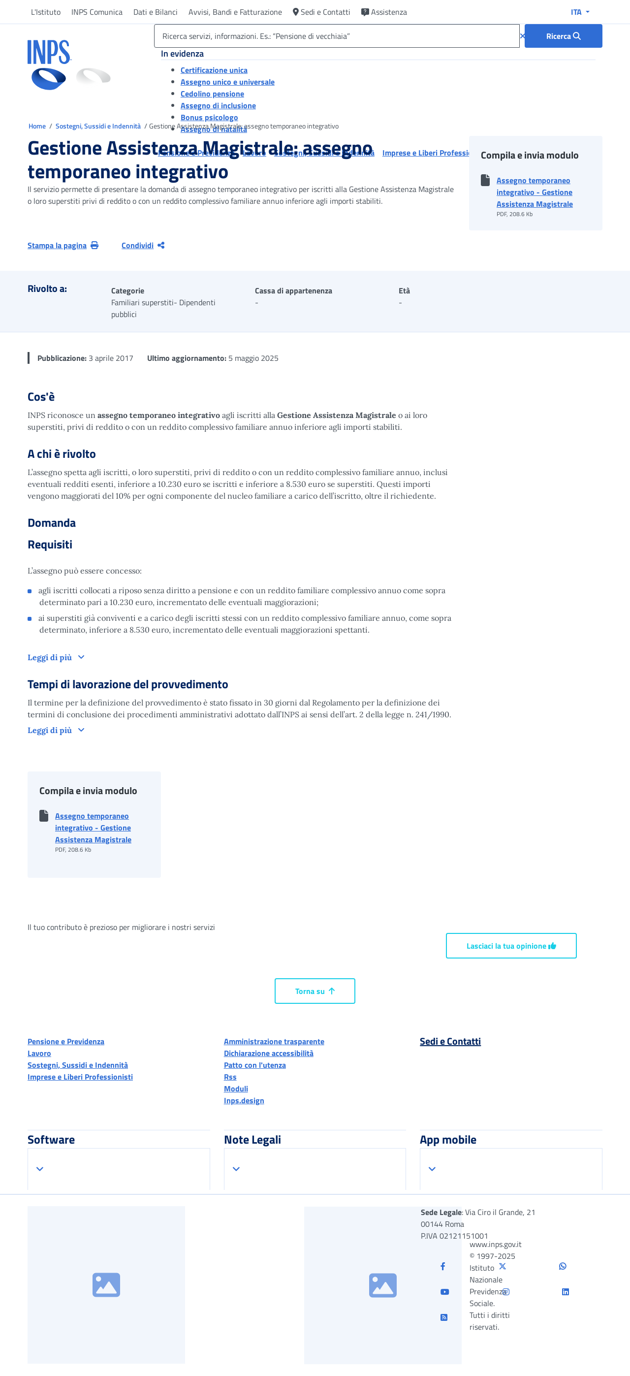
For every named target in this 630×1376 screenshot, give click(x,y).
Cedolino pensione (212, 93)
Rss (230, 1077)
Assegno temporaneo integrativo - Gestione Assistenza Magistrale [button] (535, 192)
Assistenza (384, 12)
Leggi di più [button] (51, 657)
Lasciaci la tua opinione (511, 946)
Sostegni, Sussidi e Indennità (99, 126)
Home (38, 126)
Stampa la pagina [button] (63, 245)
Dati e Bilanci (155, 12)
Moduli (236, 1088)
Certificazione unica (214, 70)
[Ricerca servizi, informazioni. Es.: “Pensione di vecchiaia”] (337, 36)
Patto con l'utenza (255, 1065)
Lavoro (39, 1053)
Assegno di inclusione (218, 105)
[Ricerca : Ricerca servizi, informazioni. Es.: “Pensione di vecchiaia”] (563, 36)
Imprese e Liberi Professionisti (80, 1077)
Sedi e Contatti (321, 12)
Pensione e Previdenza (66, 1041)
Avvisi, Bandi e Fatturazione (235, 12)
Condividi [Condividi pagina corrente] (143, 245)
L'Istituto (46, 12)
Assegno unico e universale (228, 82)
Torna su (315, 991)
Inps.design (244, 1100)
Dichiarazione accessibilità (269, 1053)
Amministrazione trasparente (274, 1041)
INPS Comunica (97, 12)
